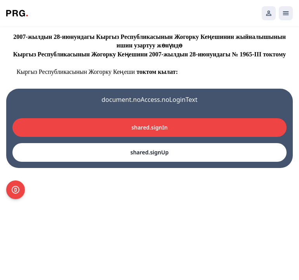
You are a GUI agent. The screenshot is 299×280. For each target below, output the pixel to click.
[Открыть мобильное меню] (286, 13)
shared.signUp (149, 152)
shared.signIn (149, 127)
